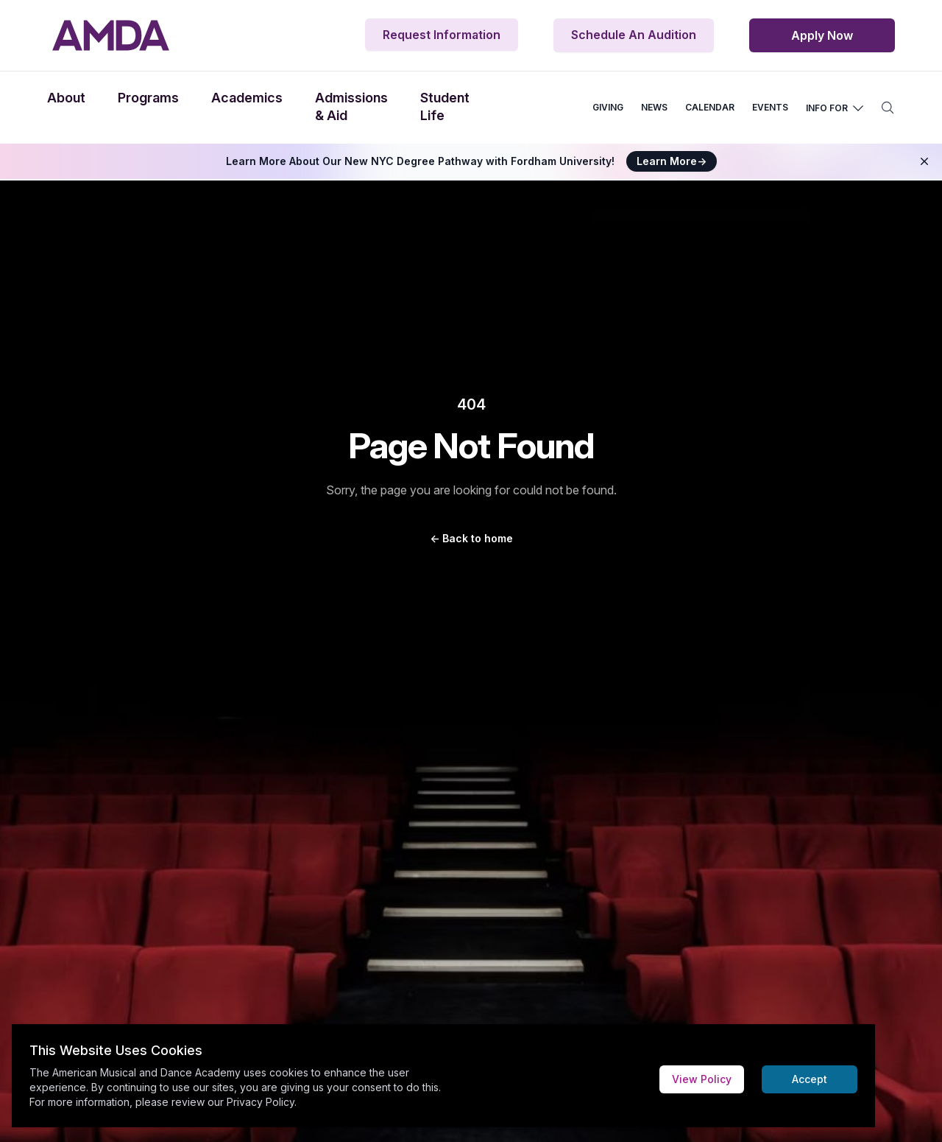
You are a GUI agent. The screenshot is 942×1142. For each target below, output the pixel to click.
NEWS (654, 107)
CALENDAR (709, 107)
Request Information (441, 34)
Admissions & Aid (351, 106)
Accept (809, 1079)
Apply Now (822, 35)
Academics (247, 97)
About (66, 97)
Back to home (471, 538)
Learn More (671, 161)
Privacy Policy (260, 1102)
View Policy (702, 1079)
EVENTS (770, 107)
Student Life (445, 106)
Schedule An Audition (633, 34)
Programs (148, 97)
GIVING (607, 107)
